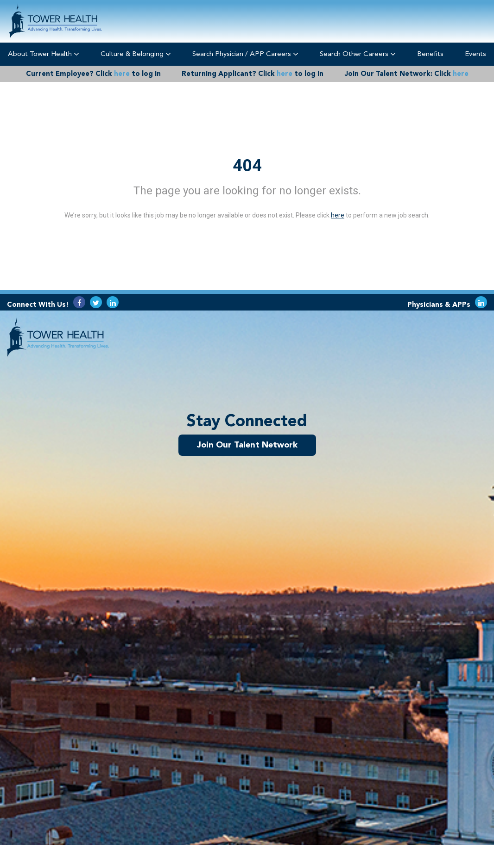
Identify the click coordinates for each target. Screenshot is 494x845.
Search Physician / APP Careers (245, 54)
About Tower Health (43, 54)
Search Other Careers (358, 54)
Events (475, 54)
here (122, 73)
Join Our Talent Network (247, 445)
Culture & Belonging (136, 54)
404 (247, 165)
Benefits (430, 54)
